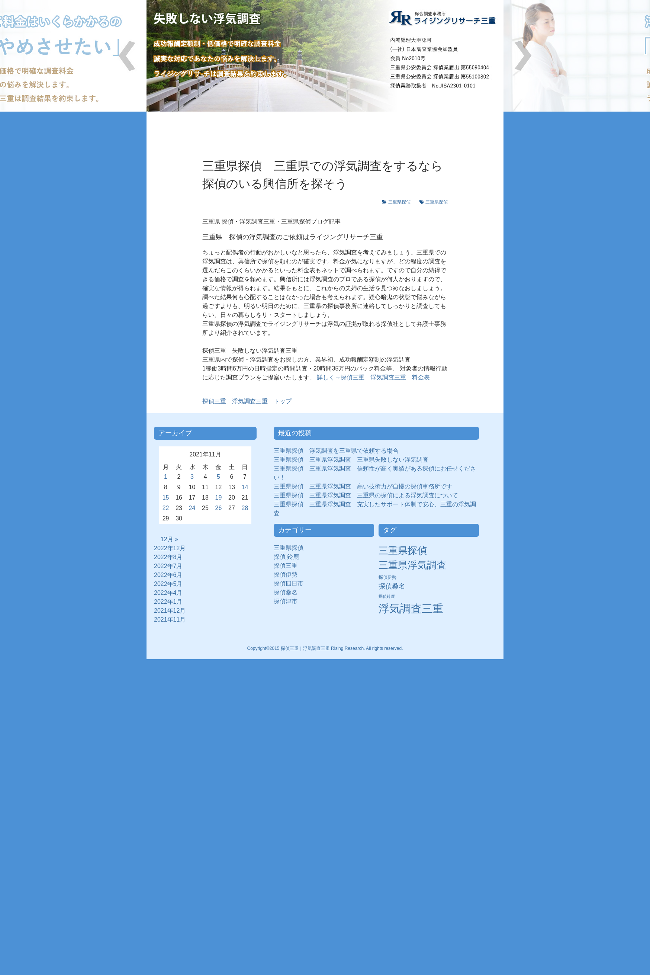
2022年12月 (170, 548)
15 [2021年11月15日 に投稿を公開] (165, 497)
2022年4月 (168, 593)
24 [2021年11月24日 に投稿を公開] (192, 508)
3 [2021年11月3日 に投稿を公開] (192, 477)
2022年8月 (168, 557)
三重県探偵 (401, 202)
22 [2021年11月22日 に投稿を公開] (165, 508)
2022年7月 (168, 566)
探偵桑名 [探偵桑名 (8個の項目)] (392, 586)
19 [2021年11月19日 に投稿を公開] (218, 497)
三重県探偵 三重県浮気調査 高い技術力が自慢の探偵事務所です (363, 486)
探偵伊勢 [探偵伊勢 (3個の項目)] (387, 577)
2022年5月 (168, 584)
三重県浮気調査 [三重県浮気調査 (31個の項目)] (412, 565)
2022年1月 (168, 602)
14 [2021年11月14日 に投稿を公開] (245, 487)
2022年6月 (168, 575)
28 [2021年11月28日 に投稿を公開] (245, 508)
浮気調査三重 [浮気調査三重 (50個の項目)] (411, 608)
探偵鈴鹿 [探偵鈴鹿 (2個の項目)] (387, 596)
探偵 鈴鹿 (289, 557)
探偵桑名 (288, 592)
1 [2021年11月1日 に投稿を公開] (165, 477)
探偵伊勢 (288, 574)
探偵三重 (285, 565)
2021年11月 (170, 619)
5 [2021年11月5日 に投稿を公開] (218, 477)
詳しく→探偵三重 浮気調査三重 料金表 (372, 377)
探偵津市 (288, 601)
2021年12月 (170, 610)
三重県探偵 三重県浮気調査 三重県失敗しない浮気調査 (351, 459)
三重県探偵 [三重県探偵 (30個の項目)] (403, 550)
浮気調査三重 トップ (247, 401)
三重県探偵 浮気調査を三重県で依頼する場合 (336, 451)
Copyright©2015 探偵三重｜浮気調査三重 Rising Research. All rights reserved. (325, 648)
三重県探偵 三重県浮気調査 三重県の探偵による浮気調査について (366, 495)
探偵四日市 (291, 583)
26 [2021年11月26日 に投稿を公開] (218, 508)
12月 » (169, 539)
